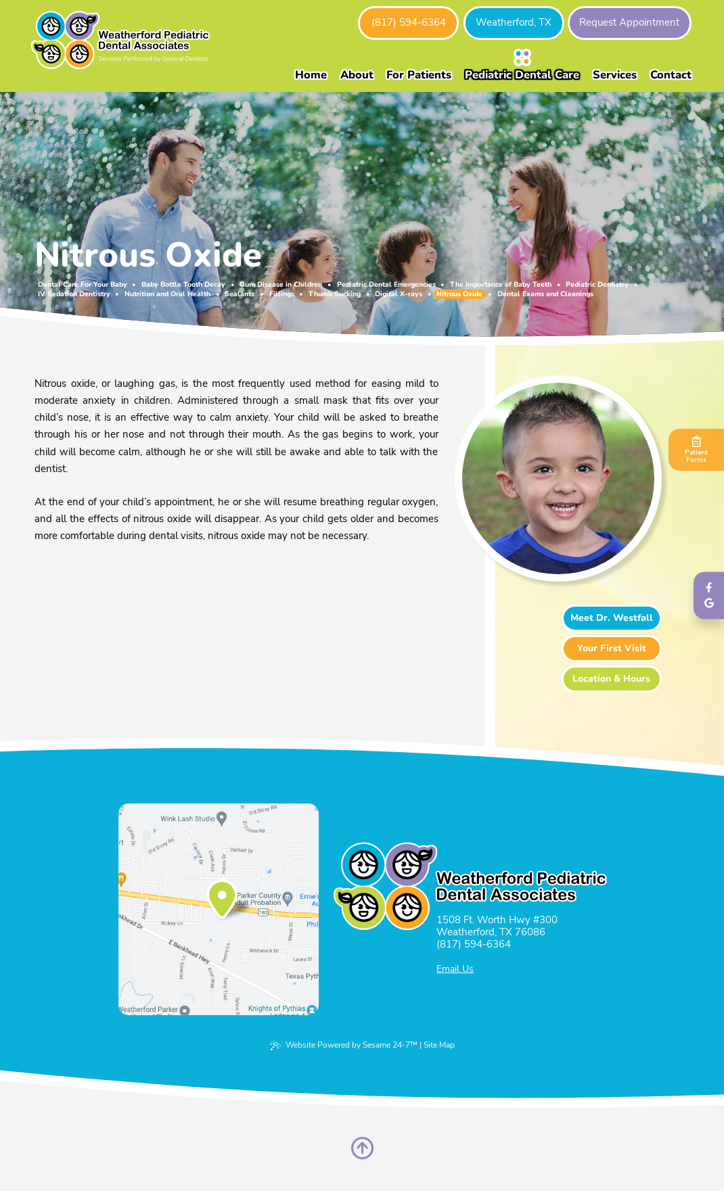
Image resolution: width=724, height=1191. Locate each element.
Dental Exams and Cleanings (545, 294)
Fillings (281, 294)
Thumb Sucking (335, 294)
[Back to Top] (362, 1148)
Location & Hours (611, 678)
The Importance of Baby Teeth (500, 284)
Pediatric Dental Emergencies (386, 284)
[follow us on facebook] (709, 587)
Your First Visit (611, 648)
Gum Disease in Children (281, 284)
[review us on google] (709, 603)
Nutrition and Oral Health (167, 294)
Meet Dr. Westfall (611, 617)
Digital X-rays (398, 294)
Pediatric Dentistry (597, 284)
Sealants (239, 294)
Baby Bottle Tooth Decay (183, 284)
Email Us (455, 969)
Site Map (439, 1045)
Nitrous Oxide (459, 294)
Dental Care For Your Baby (82, 284)
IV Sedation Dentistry (74, 294)
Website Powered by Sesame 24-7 (343, 1045)
